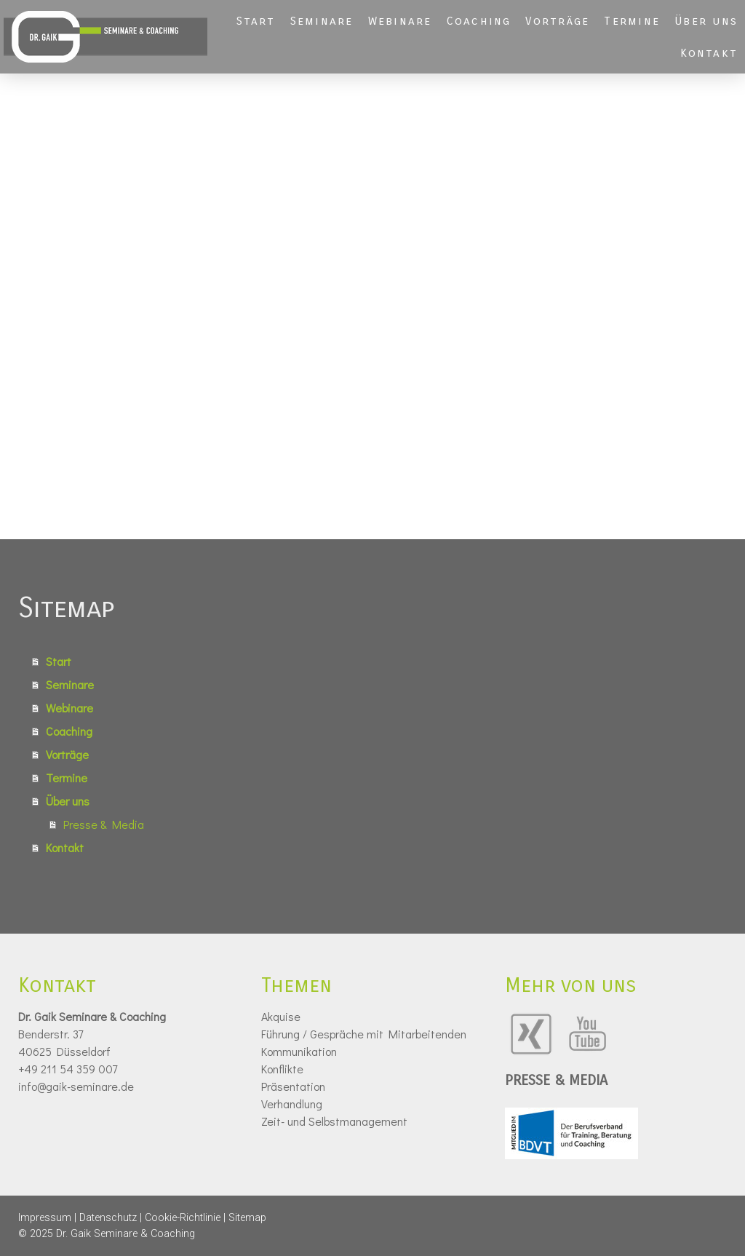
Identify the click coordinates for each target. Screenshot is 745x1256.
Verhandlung (291, 1103)
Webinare (400, 21)
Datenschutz (108, 1218)
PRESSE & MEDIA (556, 1080)
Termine (632, 21)
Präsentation (293, 1086)
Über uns (706, 21)
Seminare (322, 21)
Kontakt (709, 53)
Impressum (44, 1218)
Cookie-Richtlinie (182, 1218)
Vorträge (557, 21)
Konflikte (282, 1068)
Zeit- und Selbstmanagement (334, 1121)
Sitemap (247, 1218)
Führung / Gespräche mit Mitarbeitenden (363, 1033)
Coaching (479, 21)
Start (256, 21)
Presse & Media (103, 824)
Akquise (280, 1016)
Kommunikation (299, 1051)
